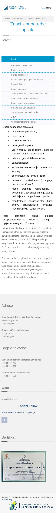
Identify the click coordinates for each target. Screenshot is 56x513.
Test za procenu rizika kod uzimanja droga (18, 412)
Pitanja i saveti (18, 18)
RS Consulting (6, 500)
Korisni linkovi (28, 406)
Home (7, 18)
